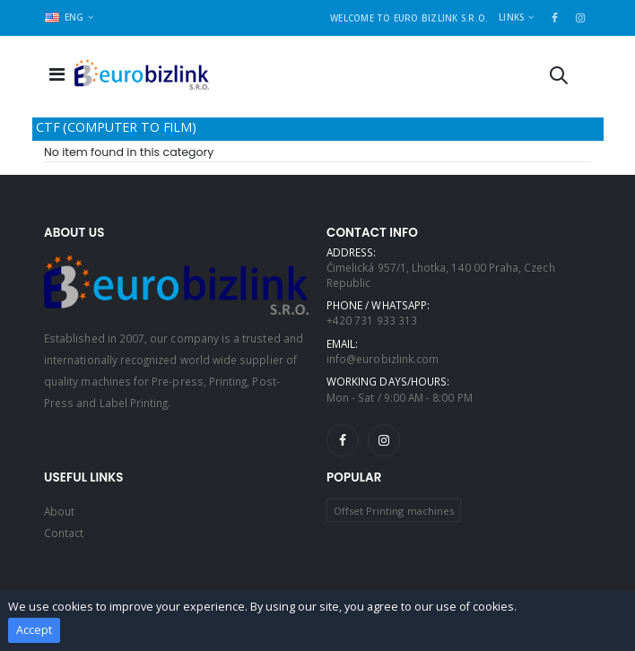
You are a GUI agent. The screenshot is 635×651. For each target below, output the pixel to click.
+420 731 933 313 (371, 320)
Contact (63, 532)
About (59, 511)
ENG (64, 17)
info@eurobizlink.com (382, 359)
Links (511, 17)
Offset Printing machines (394, 510)
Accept (34, 630)
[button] (559, 78)
